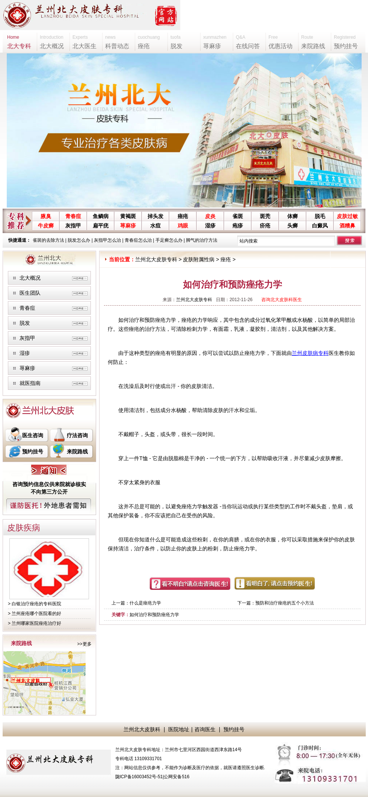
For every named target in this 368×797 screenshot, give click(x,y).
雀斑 (237, 216)
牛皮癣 (46, 226)
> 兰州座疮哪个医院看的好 (34, 613)
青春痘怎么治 (138, 240)
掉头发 (155, 216)
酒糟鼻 (347, 226)
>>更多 (84, 644)
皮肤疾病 (23, 527)
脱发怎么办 (79, 240)
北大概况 (30, 278)
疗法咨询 (77, 435)
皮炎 (210, 216)
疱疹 (237, 226)
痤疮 (183, 216)
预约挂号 (32, 452)
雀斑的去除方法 (48, 240)
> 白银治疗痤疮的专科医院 (34, 603)
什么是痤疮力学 (145, 603)
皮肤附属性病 (198, 259)
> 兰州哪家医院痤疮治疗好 (34, 623)
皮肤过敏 (347, 216)
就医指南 (30, 383)
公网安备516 (176, 776)
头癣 (292, 226)
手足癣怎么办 (168, 240)
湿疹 (210, 226)
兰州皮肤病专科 (310, 353)
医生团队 (30, 293)
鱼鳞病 (101, 216)
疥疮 (265, 226)
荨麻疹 (128, 226)
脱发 (25, 323)
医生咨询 (32, 435)
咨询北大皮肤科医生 (281, 299)
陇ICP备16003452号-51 (139, 776)
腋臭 (46, 216)
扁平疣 (101, 226)
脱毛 (320, 216)
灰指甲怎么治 (107, 240)
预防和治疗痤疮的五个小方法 (284, 603)
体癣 (292, 216)
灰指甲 (73, 226)
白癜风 (320, 226)
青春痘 (73, 216)
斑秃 (265, 216)
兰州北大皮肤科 (142, 729)
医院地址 (178, 729)
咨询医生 (205, 729)
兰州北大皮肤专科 (156, 259)
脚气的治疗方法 (201, 240)
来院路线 (77, 452)
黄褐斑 (128, 216)
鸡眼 (183, 226)
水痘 (155, 226)
